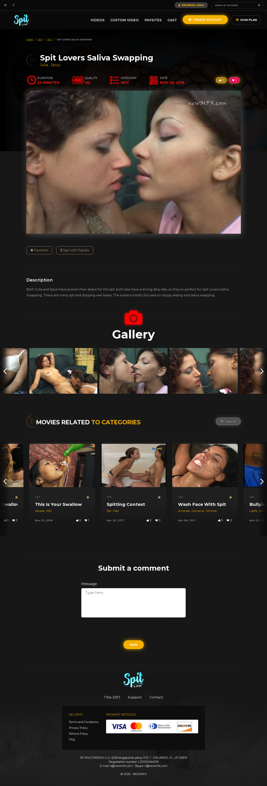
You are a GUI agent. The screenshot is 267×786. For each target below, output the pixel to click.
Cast (172, 20)
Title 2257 (112, 697)
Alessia (40, 511)
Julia (44, 65)
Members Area (191, 5)
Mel (48, 511)
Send (133, 645)
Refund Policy (78, 733)
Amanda (184, 511)
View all (228, 421)
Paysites (153, 20)
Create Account (205, 19)
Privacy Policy (78, 728)
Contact (156, 697)
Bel (109, 511)
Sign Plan (246, 20)
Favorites (39, 250)
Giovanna (198, 511)
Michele (211, 511)
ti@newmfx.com (121, 766)
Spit (37, 496)
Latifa (253, 511)
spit (40, 39)
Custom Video (124, 20)
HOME (29, 39)
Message (89, 584)
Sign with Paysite (74, 250)
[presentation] (5, 371)
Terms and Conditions (83, 722)
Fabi (116, 511)
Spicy (55, 65)
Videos (98, 20)
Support (135, 697)
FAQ (72, 739)
